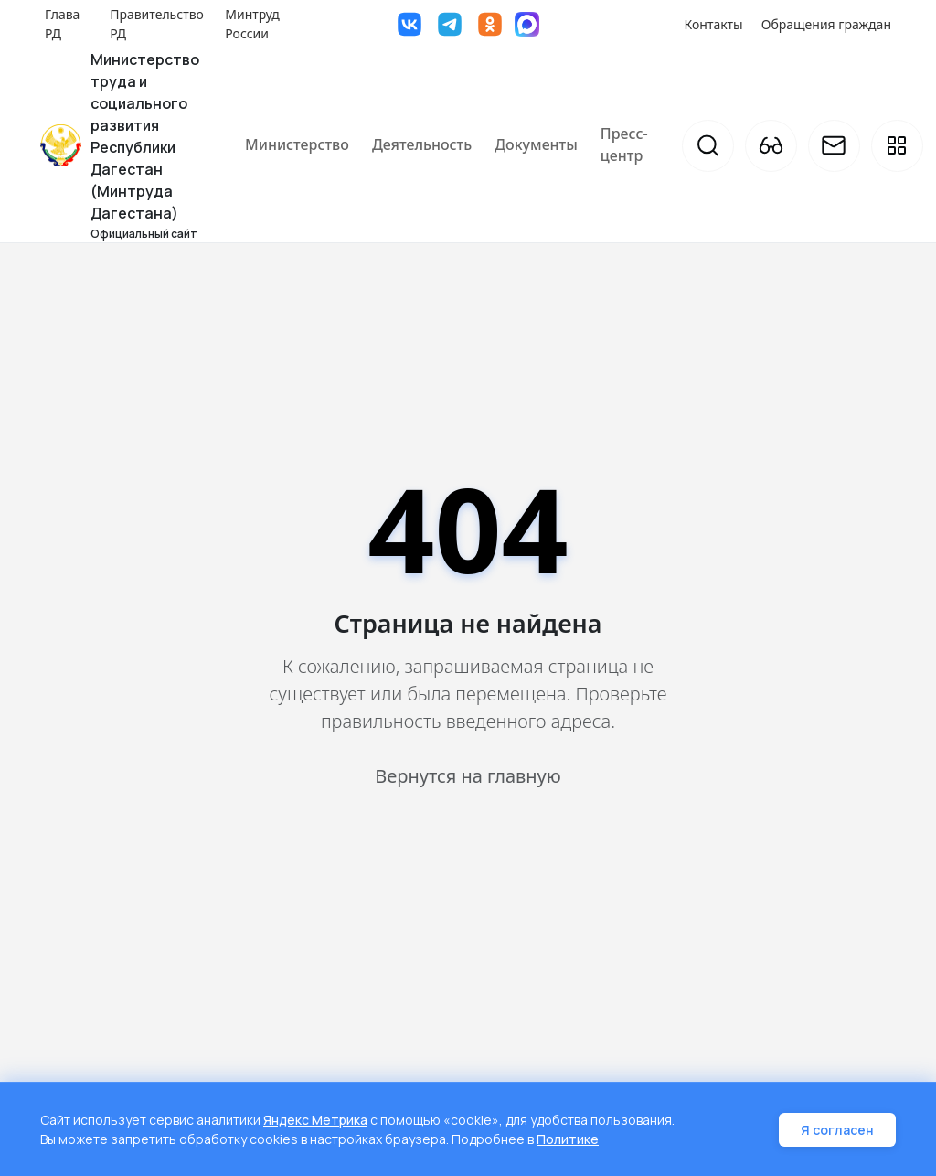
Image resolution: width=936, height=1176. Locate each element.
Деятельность (422, 144)
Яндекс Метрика (315, 1119)
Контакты (714, 24)
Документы (536, 144)
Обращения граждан (826, 24)
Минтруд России (252, 23)
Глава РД (62, 23)
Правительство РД (157, 23)
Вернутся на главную (467, 776)
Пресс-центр (624, 144)
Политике (568, 1139)
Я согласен (837, 1130)
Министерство (297, 144)
